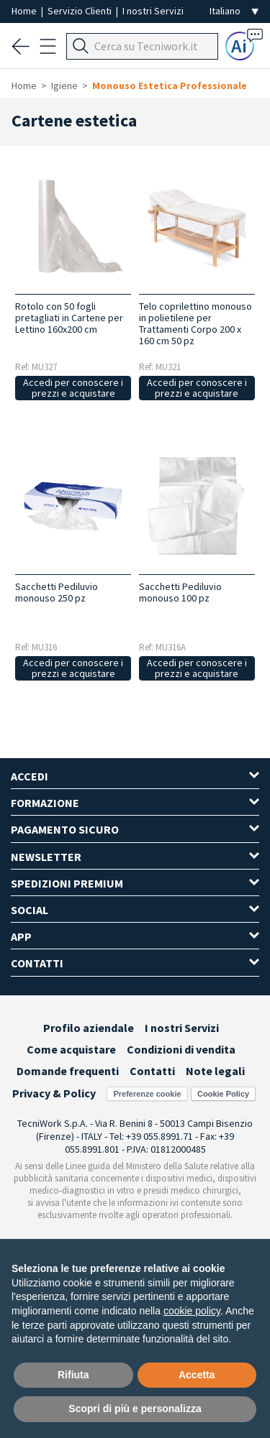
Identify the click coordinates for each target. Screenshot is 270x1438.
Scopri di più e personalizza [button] (134, 1408)
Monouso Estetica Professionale (169, 85)
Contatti (152, 1071)
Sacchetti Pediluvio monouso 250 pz (56, 592)
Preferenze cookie (147, 1093)
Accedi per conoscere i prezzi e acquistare (73, 388)
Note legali (215, 1071)
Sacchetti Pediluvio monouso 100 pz (180, 592)
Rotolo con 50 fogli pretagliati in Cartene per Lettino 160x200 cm (69, 317)
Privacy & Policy (54, 1093)
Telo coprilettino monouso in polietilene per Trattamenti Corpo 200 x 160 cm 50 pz (195, 323)
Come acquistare (71, 1049)
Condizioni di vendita (181, 1049)
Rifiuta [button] (73, 1375)
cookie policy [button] (191, 1311)
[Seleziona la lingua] (234, 11)
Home (25, 10)
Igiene (64, 85)
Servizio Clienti (81, 10)
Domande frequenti (68, 1071)
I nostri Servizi (153, 10)
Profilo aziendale (88, 1027)
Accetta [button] (197, 1375)
